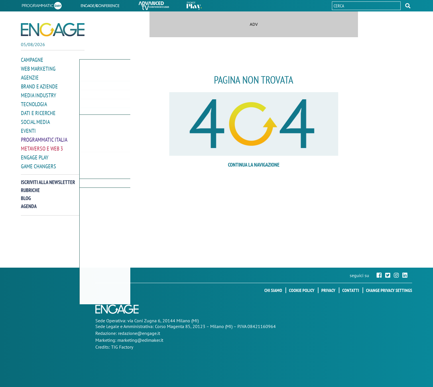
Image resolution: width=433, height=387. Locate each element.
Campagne (32, 59)
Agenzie (30, 76)
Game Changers (38, 162)
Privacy (328, 290)
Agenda (29, 202)
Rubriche (30, 186)
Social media (35, 119)
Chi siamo (273, 290)
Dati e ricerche (38, 111)
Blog (26, 194)
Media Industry (38, 94)
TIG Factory (122, 347)
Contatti (350, 290)
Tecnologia (34, 102)
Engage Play (34, 154)
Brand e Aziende (39, 85)
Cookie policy (301, 290)
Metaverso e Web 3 (42, 145)
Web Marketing (38, 68)
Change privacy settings (389, 290)
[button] (408, 5)
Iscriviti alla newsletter (48, 178)
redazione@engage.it (139, 333)
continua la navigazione (254, 164)
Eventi (28, 128)
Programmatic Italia (44, 137)
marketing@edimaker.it (140, 340)
